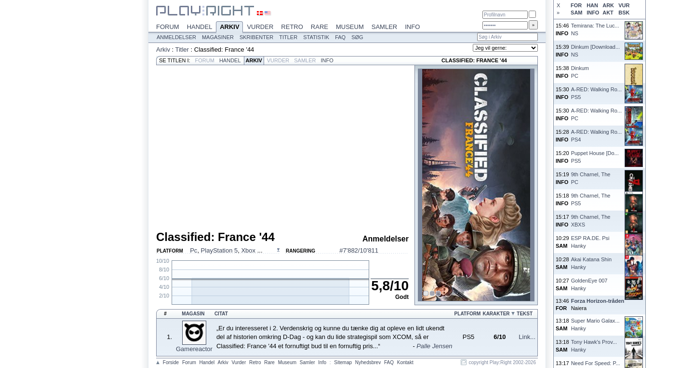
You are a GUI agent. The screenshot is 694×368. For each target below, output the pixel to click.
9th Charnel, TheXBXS (591, 220)
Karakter (495, 313)
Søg (357, 37)
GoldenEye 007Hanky (589, 284)
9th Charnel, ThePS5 (591, 199)
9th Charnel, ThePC (591, 177)
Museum (350, 26)
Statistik (316, 37)
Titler (288, 37)
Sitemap (343, 362)
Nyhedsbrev (368, 362)
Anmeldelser (176, 37)
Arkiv (229, 27)
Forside (171, 362)
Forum (167, 26)
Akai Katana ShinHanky (591, 262)
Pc (193, 250)
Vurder (260, 26)
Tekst (525, 313)
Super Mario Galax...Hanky (595, 324)
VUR (623, 5)
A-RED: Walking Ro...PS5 (596, 92)
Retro (292, 26)
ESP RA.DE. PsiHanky (590, 241)
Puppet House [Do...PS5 (595, 156)
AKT (608, 12)
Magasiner (218, 37)
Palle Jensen (434, 346)
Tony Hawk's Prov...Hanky (594, 345)
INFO (593, 12)
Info (412, 26)
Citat (221, 313)
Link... (527, 336)
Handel (200, 26)
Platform (467, 313)
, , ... (226, 250)
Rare (319, 26)
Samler (384, 26)
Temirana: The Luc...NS (595, 29)
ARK (608, 5)
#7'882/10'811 (358, 250)
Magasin (193, 313)
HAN (592, 5)
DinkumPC (580, 71)
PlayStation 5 (219, 250)
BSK (623, 12)
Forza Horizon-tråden (598, 301)
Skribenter (256, 37)
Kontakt (405, 362)
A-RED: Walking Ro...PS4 (596, 135)
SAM (576, 12)
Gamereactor (194, 349)
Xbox (249, 250)
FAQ (340, 37)
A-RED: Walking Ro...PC (596, 114)
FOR (576, 5)
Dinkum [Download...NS (595, 50)
